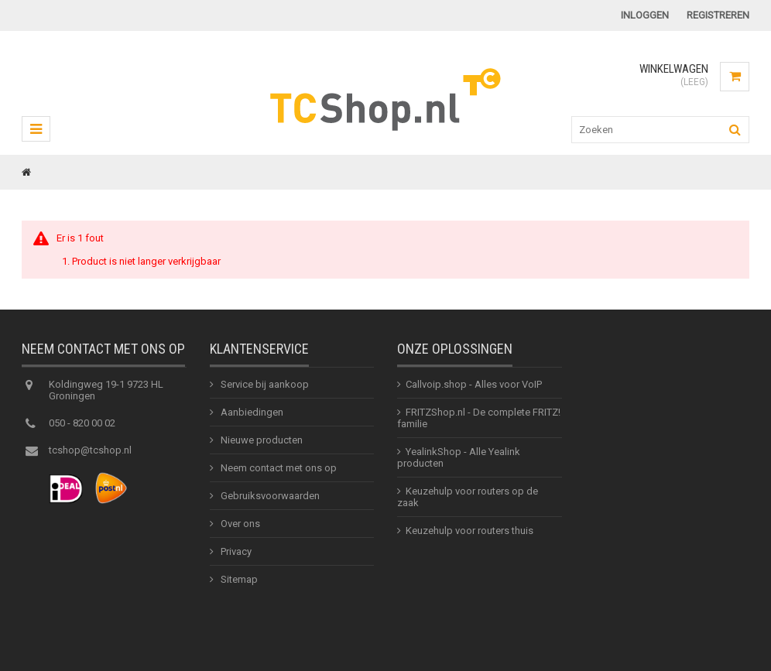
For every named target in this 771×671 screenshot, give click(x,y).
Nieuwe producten (260, 444)
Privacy (235, 556)
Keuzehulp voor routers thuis (469, 535)
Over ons (239, 528)
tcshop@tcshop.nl (90, 454)
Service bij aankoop (263, 389)
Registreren (718, 15)
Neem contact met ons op (277, 472)
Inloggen (645, 15)
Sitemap (238, 584)
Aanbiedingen (250, 417)
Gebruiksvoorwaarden (269, 500)
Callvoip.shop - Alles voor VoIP (474, 389)
